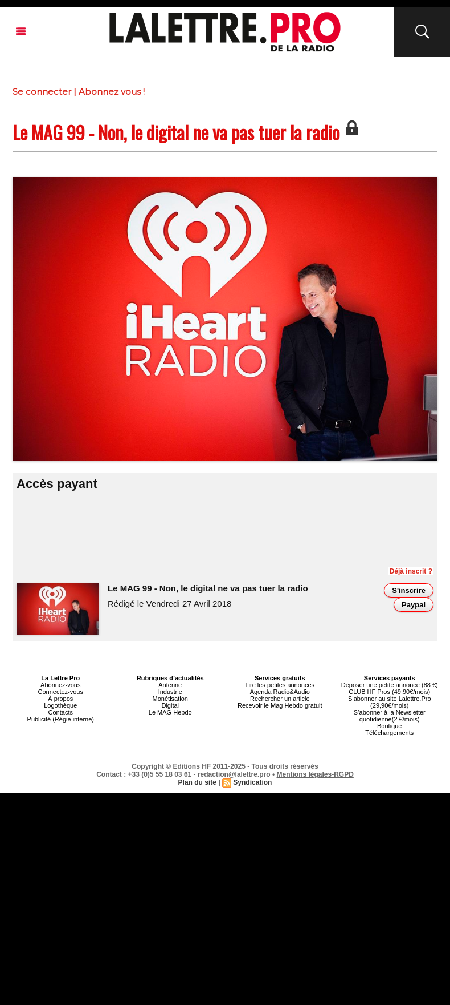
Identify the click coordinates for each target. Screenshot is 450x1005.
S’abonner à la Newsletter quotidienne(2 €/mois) (390, 716)
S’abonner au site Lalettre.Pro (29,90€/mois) (389, 702)
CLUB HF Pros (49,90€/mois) (389, 691)
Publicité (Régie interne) (60, 719)
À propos (60, 698)
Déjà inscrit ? (411, 571)
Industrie (170, 691)
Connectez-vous (61, 691)
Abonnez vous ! (112, 91)
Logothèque (60, 705)
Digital (170, 705)
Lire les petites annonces (279, 684)
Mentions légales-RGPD (315, 774)
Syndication (252, 782)
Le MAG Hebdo (170, 712)
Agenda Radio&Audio (280, 691)
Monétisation (170, 698)
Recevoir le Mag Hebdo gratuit (280, 705)
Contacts (60, 712)
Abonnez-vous (60, 684)
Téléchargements (389, 732)
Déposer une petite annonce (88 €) (389, 684)
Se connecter (42, 91)
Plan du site (197, 782)
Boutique (389, 726)
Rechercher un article (280, 698)
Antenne (170, 684)
